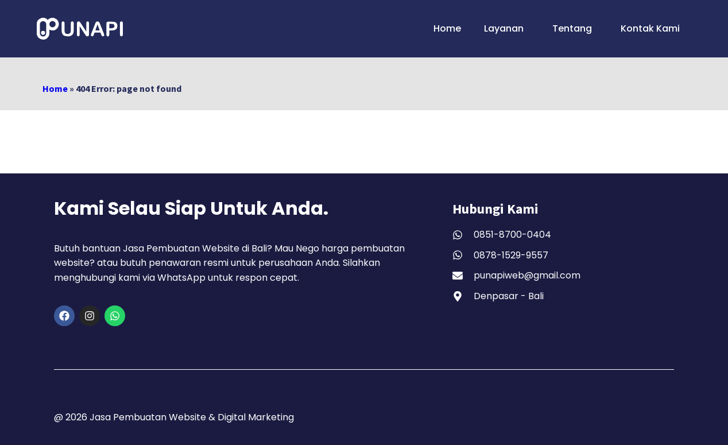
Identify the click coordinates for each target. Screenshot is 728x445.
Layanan (506, 28)
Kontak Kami (650, 28)
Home (447, 28)
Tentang (575, 28)
